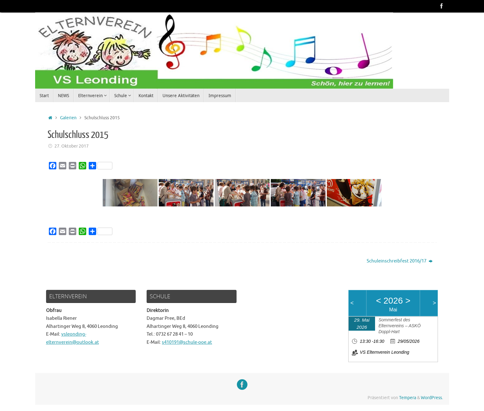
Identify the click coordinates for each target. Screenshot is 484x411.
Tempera (407, 397)
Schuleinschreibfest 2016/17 (400, 261)
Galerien (68, 117)
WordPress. (432, 397)
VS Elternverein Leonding (384, 352)
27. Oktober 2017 (71, 146)
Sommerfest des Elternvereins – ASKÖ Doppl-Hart (399, 325)
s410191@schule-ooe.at (187, 342)
